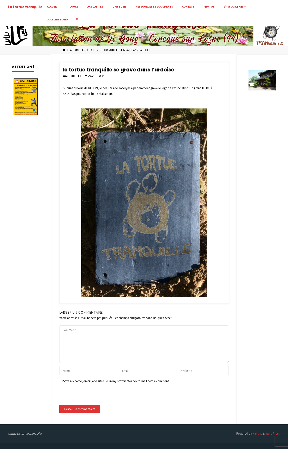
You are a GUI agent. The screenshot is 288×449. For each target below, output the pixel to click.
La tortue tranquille (25, 6)
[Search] (77, 19)
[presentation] (87, 394)
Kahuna (257, 434)
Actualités (77, 50)
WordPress (273, 434)
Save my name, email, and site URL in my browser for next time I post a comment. (115, 381)
